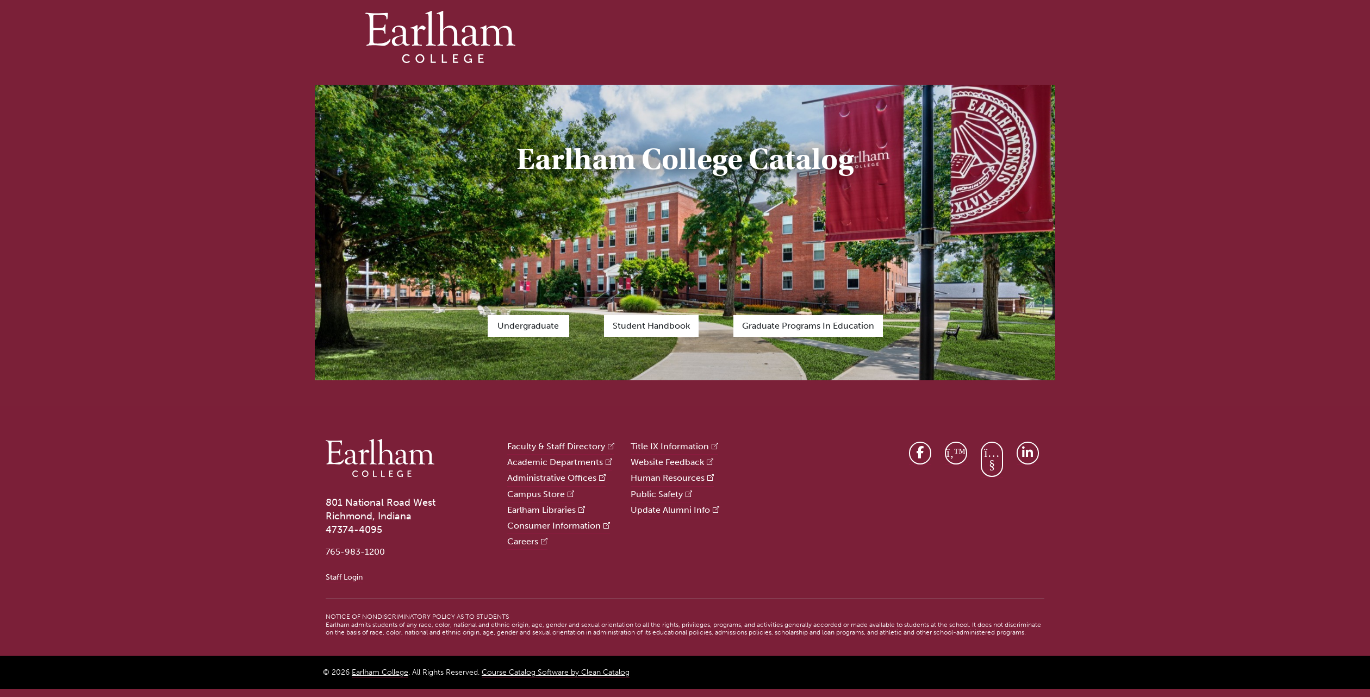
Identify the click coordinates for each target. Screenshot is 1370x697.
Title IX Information (670, 446)
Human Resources (668, 478)
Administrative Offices (551, 478)
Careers (522, 541)
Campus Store (536, 494)
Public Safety (657, 494)
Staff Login (344, 577)
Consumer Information (554, 525)
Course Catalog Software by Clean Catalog (556, 672)
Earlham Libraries (541, 510)
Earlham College (380, 672)
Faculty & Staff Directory (556, 446)
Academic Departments (555, 462)
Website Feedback (667, 462)
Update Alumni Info (670, 510)
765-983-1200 (355, 552)
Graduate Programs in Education (808, 326)
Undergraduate (528, 326)
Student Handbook (651, 326)
